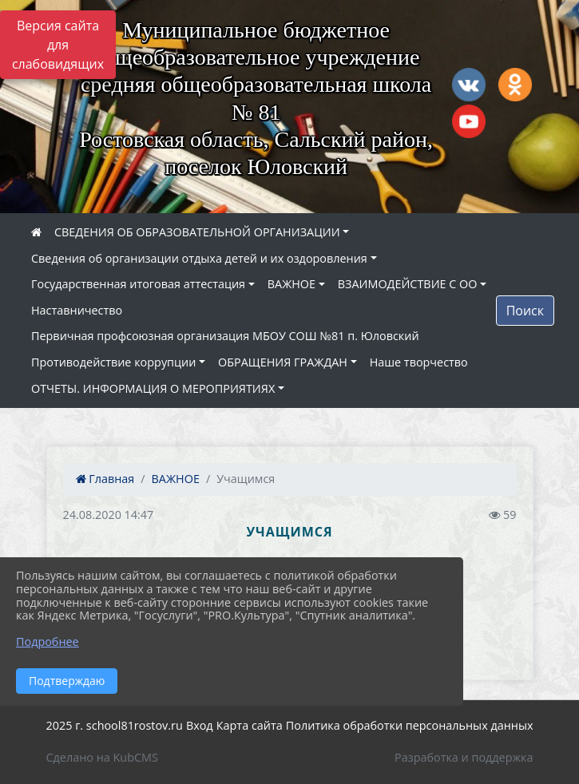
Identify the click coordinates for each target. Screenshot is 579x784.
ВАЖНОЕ (291, 283)
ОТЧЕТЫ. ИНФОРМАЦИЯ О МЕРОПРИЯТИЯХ (153, 388)
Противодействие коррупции (113, 362)
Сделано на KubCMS (102, 757)
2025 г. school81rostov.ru (114, 725)
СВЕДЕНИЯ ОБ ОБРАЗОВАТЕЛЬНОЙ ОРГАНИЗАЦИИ (197, 232)
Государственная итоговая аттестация (138, 283)
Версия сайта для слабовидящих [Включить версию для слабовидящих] (58, 45)
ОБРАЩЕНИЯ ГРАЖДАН (282, 362)
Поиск (525, 310)
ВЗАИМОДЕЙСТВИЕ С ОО (408, 283)
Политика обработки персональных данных (409, 725)
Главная (105, 478)
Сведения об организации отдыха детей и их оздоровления (199, 258)
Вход (199, 725)
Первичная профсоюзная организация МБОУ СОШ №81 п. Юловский (225, 335)
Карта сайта (249, 725)
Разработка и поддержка (464, 757)
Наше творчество (419, 362)
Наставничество (76, 310)
